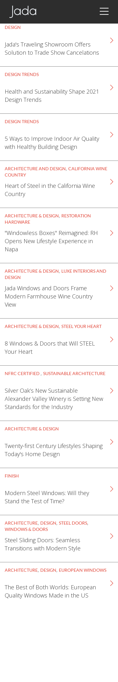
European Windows (82, 570)
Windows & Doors (26, 529)
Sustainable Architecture (74, 373)
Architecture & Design (32, 215)
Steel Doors (73, 523)
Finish (12, 475)
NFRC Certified (23, 373)
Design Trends (22, 74)
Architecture (21, 523)
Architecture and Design (35, 168)
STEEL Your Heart (81, 326)
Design (13, 27)
